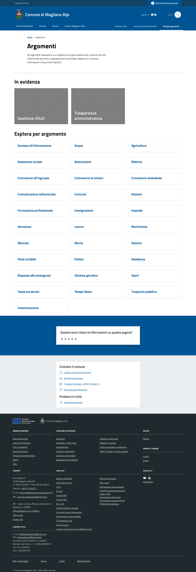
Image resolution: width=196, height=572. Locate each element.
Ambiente (60, 438)
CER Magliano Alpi (64, 520)
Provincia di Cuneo (64, 482)
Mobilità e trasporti (108, 443)
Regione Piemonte (22, 3)
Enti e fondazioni (20, 447)
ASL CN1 (60, 503)
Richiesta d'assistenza (109, 503)
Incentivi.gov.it (62, 525)
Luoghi (146, 456)
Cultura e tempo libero (66, 455)
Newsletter (148, 481)
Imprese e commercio (109, 438)
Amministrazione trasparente (112, 490)
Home (30, 37)
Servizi (55, 26)
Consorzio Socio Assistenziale (69, 512)
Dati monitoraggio (20, 561)
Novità (42, 26)
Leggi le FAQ (105, 494)
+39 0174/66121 (29, 488)
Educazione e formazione (67, 459)
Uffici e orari (18, 515)
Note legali (104, 482)
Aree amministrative (22, 443)
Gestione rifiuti (121, 26)
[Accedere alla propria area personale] (164, 3)
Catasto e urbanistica (65, 451)
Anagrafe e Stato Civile (66, 443)
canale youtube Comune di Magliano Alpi (74, 529)
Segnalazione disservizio (110, 497)
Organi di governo (20, 451)
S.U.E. (58, 487)
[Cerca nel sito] (176, 14)
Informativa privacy (108, 478)
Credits (62, 561)
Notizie (146, 438)
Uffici (15, 464)
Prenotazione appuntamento (112, 500)
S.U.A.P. (59, 491)
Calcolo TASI (61, 499)
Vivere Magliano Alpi (75, 26)
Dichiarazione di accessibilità (68, 516)
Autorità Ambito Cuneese (67, 508)
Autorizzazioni (62, 447)
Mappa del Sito (83, 561)
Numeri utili (18, 519)
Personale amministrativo (24, 455)
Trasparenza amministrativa (145, 26)
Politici (15, 459)
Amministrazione (24, 26)
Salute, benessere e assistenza (113, 447)
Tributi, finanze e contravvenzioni (114, 451)
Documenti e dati (20, 438)
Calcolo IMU (61, 495)
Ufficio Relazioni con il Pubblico (26, 511)
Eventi (146, 460)
